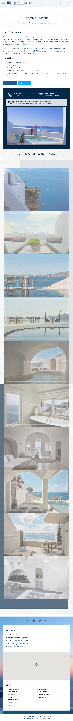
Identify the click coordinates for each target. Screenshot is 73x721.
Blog (10, 697)
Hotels (11, 9)
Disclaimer (43, 689)
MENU (3, 3)
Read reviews (40, 102)
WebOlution (45, 719)
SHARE (11, 83)
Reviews (42, 697)
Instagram (45, 621)
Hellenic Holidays (19, 3)
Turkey (10, 705)
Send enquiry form (55, 95)
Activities (12, 694)
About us (43, 692)
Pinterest (40, 621)
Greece (10, 703)
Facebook (28, 621)
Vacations (12, 692)
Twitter (33, 621)
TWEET (25, 83)
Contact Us (44, 694)
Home (6, 9)
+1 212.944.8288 (66, 2)
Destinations (13, 700)
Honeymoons (13, 689)
